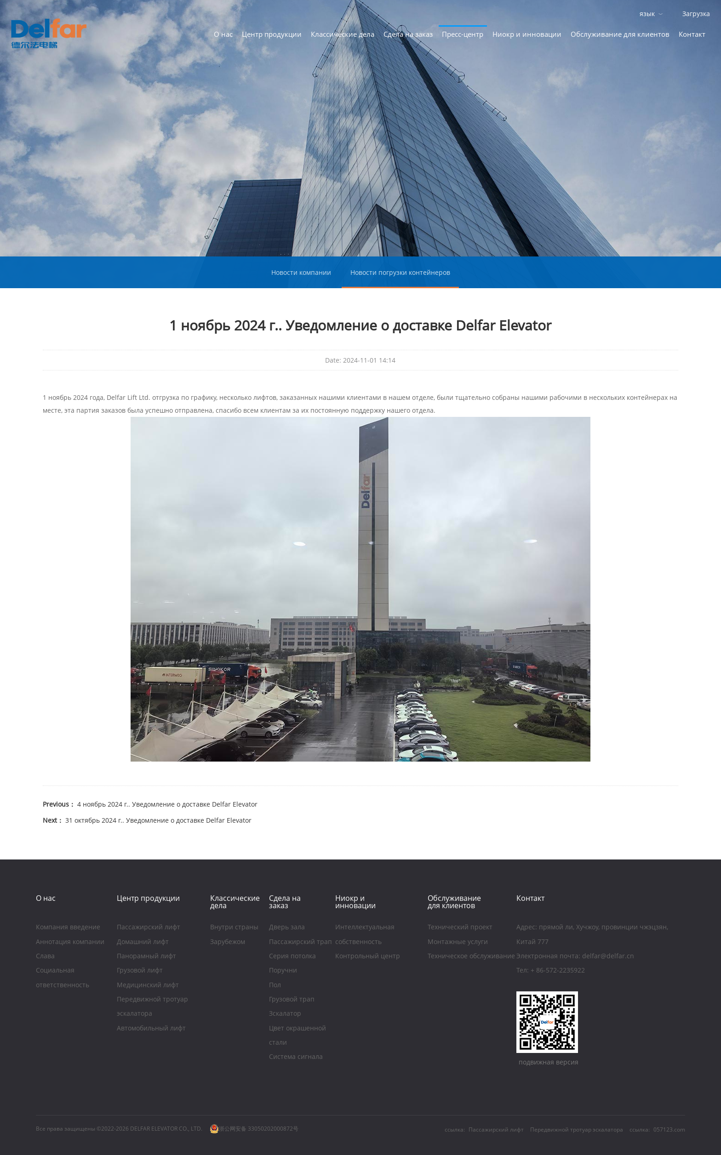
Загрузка (696, 13)
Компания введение (68, 927)
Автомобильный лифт (151, 1029)
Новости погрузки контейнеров (400, 272)
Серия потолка (292, 956)
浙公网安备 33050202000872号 (254, 1128)
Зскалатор (285, 1014)
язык (647, 13)
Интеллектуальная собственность (365, 935)
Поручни (283, 971)
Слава (45, 956)
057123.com (669, 1129)
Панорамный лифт (146, 956)
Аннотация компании (70, 942)
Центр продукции (272, 34)
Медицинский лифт (148, 985)
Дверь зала (287, 927)
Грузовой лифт (140, 971)
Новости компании (301, 272)
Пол (275, 985)
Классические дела (342, 34)
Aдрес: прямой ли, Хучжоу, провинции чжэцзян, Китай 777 (592, 935)
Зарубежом (227, 942)
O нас (223, 34)
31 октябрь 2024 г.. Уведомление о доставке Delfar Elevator (157, 820)
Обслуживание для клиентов (620, 34)
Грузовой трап (292, 1000)
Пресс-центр (462, 34)
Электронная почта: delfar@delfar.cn (575, 956)
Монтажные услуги (459, 942)
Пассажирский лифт (148, 927)
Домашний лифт (143, 942)
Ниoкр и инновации (526, 34)
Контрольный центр (367, 956)
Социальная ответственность (62, 978)
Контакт (692, 34)
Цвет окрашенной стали (297, 1036)
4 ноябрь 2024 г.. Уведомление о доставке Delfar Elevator (166, 804)
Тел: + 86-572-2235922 (550, 971)
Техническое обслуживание (471, 956)
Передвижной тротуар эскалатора (152, 1007)
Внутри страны (234, 927)
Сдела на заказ (408, 34)
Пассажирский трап (301, 942)
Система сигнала (296, 1057)
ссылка (638, 1129)
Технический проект (460, 927)
